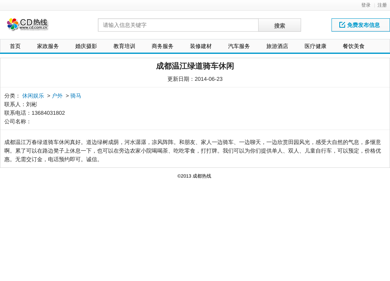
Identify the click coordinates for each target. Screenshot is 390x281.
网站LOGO (32, 27)
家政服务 (48, 46)
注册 (382, 5)
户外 (57, 95)
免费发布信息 (359, 25)
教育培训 (124, 46)
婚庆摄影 (86, 46)
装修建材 (201, 46)
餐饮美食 (354, 46)
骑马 (76, 95)
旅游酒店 (277, 46)
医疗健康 (315, 46)
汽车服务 (239, 46)
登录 (365, 5)
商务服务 (163, 46)
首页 (15, 46)
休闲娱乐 (33, 95)
